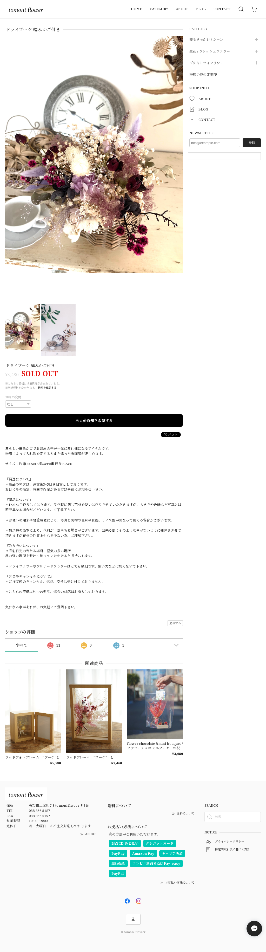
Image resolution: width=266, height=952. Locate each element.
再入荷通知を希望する (93, 420)
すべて (21, 645)
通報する (175, 623)
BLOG (201, 8)
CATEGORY (159, 8)
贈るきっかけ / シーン (206, 40)
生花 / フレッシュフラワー (209, 51)
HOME (136, 8)
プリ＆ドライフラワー (206, 63)
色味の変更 (13, 397)
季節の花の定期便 (203, 75)
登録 (252, 142)
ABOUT (182, 8)
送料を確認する (47, 387)
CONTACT (222, 8)
